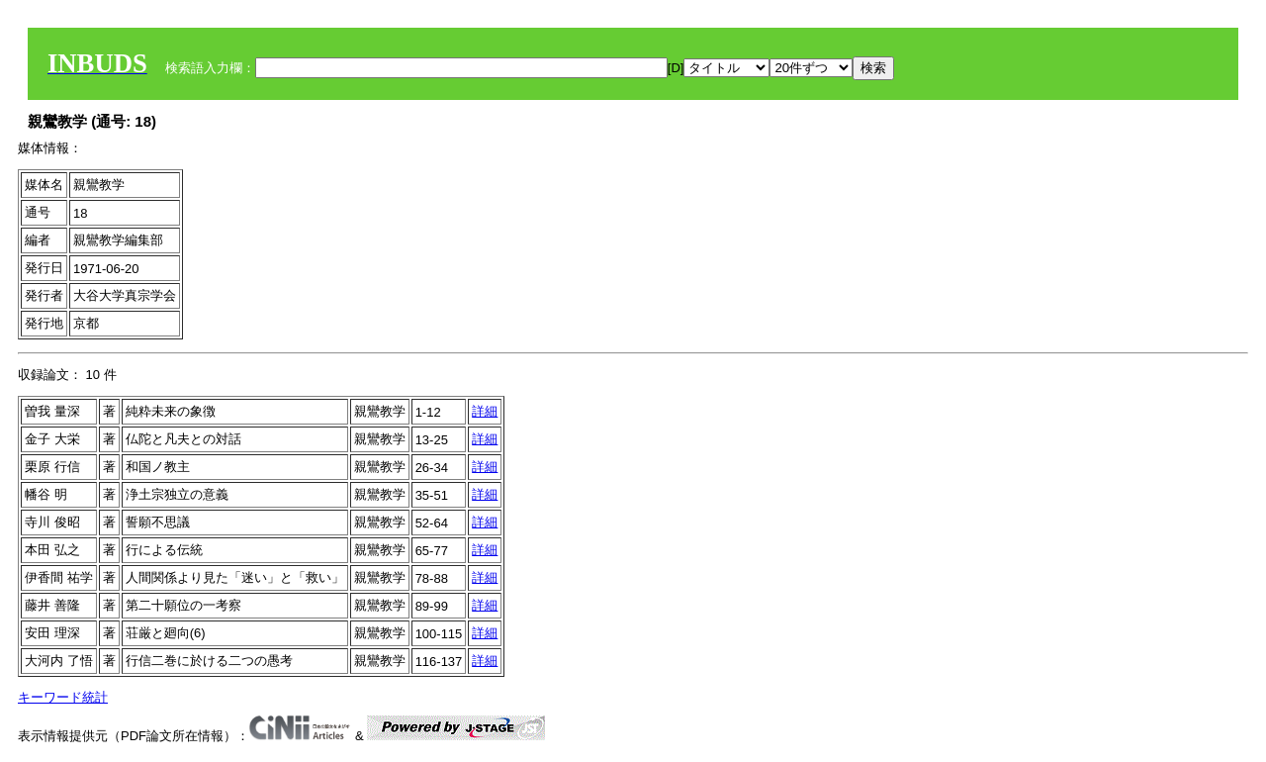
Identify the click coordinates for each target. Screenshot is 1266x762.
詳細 (484, 411)
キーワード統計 (63, 697)
